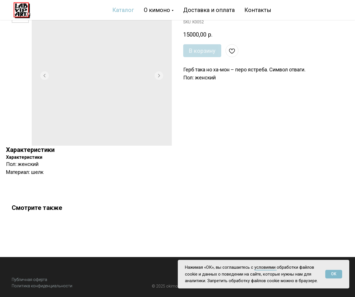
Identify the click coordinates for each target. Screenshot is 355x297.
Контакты (257, 10)
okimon (173, 286)
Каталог (123, 10)
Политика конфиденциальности (42, 286)
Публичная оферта (29, 279)
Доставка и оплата (209, 10)
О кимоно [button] (157, 10)
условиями (265, 267)
